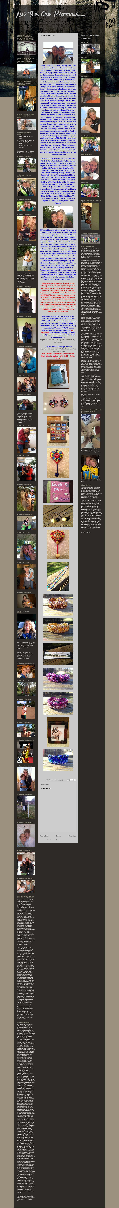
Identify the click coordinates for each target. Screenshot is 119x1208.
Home (58, 836)
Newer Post (44, 836)
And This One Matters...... (51, 14)
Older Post (72, 836)
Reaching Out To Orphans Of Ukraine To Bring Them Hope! (26, 142)
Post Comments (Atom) (53, 840)
